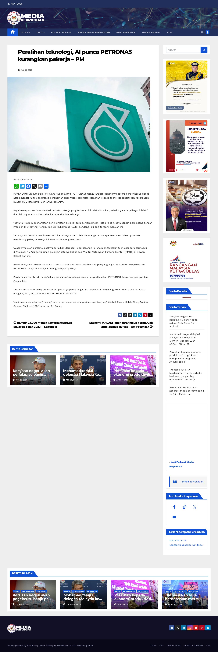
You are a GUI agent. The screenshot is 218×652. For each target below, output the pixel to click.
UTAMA (25, 32)
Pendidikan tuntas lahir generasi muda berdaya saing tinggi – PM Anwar (186, 390)
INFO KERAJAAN (125, 32)
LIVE (169, 32)
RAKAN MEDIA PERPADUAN (94, 32)
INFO (40, 32)
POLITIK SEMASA (61, 32)
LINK (161, 646)
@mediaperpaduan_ (193, 481)
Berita (16, 591)
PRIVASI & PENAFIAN (193, 646)
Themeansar (62, 646)
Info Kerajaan (28, 591)
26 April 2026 (23, 604)
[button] (202, 32)
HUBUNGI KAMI (174, 646)
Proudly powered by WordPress (22, 646)
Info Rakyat (41, 591)
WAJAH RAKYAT (151, 32)
